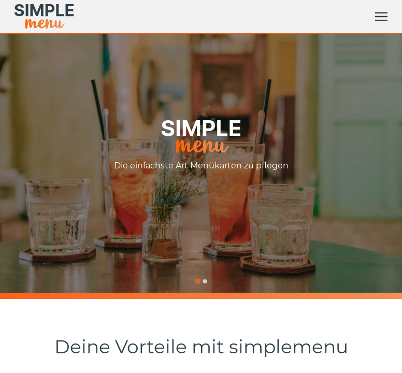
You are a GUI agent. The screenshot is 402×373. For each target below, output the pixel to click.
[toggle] (381, 16)
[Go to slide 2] (205, 281)
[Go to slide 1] (197, 281)
